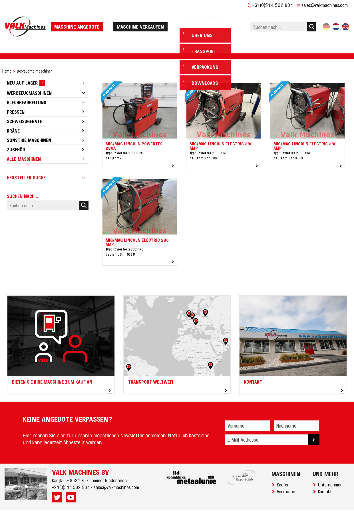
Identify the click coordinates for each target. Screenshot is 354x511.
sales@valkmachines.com (324, 5)
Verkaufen (287, 473)
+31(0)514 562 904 (272, 5)
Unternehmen (331, 467)
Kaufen (284, 467)
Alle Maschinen (24, 141)
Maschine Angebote (79, 17)
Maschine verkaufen (142, 17)
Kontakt (325, 473)
